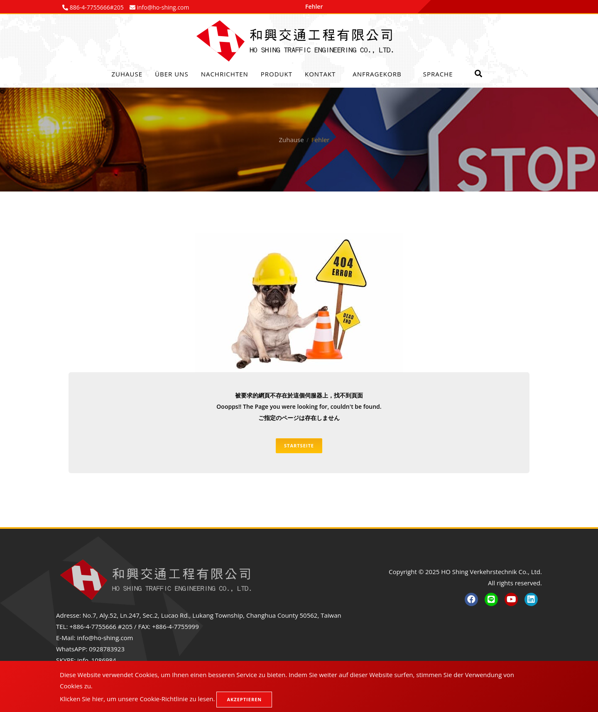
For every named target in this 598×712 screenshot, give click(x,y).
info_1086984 (96, 660)
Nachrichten (224, 74)
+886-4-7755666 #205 (100, 626)
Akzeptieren (244, 699)
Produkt (276, 74)
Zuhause (127, 74)
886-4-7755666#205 (96, 7)
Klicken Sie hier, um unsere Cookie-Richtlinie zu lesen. (137, 699)
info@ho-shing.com (105, 637)
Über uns (172, 74)
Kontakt (320, 74)
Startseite (299, 445)
